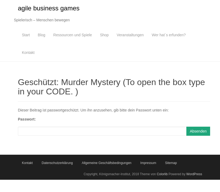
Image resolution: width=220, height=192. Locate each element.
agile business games (49, 8)
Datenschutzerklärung (57, 163)
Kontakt (28, 52)
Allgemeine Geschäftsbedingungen (106, 163)
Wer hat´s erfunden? (169, 35)
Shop (104, 35)
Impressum (148, 163)
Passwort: (27, 119)
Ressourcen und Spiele (72, 35)
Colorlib (162, 174)
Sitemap (171, 163)
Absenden (198, 131)
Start (26, 35)
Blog (41, 35)
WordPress (194, 174)
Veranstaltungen (130, 35)
